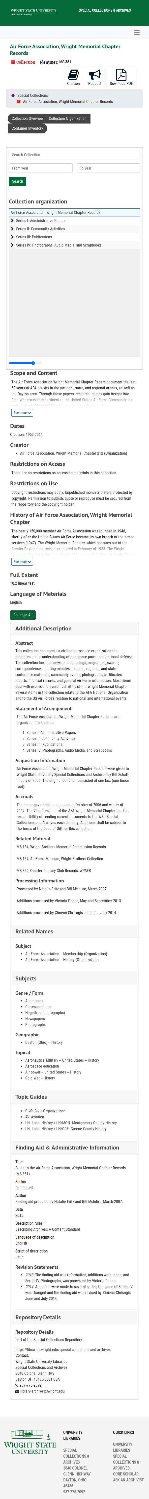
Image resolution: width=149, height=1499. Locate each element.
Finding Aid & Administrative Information (67, 1147)
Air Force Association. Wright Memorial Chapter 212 (61, 453)
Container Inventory (27, 128)
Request (94, 77)
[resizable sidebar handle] (25, 363)
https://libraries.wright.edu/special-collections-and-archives (63, 1349)
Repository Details (38, 1317)
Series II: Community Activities (40, 228)
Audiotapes (34, 1001)
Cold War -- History (40, 1078)
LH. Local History (39, 1123)
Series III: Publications (34, 237)
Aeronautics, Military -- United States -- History (62, 1060)
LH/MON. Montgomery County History (86, 1123)
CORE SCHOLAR (126, 1474)
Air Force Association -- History (50, 959)
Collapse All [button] (22, 615)
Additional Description (43, 628)
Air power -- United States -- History (53, 1072)
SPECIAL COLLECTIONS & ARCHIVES (126, 1462)
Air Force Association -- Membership (54, 953)
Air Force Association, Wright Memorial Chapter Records (55, 212)
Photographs (35, 1024)
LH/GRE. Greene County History (81, 1128)
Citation (73, 77)
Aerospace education (42, 1066)
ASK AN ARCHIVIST (128, 1480)
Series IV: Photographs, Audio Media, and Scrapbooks (58, 245)
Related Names (34, 931)
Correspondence (38, 1006)
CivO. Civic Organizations (45, 1111)
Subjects (25, 978)
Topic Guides (31, 1096)
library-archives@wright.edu (42, 1391)
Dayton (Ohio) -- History (44, 1042)
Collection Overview (27, 118)
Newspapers (35, 1018)
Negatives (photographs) (45, 1012)
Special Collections (32, 95)
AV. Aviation (34, 1117)
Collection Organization (68, 118)
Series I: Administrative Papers (40, 220)
